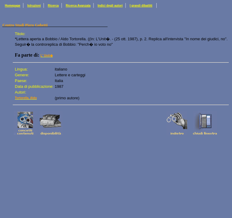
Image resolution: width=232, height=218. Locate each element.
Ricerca (53, 5)
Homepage (12, 5)
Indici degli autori (110, 5)
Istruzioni (34, 5)
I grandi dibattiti (141, 5)
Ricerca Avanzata (78, 5)
